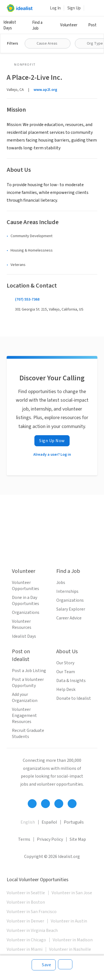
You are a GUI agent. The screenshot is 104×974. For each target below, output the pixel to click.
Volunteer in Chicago (26, 940)
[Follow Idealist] (32, 803)
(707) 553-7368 (27, 299)
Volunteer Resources (21, 624)
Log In (55, 8)
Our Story (65, 663)
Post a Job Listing (29, 671)
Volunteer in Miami (24, 949)
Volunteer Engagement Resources (24, 715)
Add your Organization (24, 697)
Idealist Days (9, 25)
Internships (67, 591)
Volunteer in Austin (69, 921)
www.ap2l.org (45, 90)
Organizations (25, 612)
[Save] (44, 964)
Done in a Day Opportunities (25, 600)
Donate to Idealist (73, 698)
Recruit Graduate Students (28, 733)
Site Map (78, 839)
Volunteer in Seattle (26, 893)
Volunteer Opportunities (25, 586)
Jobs (60, 583)
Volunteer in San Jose (72, 893)
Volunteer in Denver (25, 921)
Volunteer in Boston (26, 902)
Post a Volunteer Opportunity (28, 682)
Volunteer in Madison (73, 940)
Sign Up (74, 8)
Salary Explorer (70, 609)
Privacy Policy (50, 839)
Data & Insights (71, 681)
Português (74, 822)
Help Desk (65, 689)
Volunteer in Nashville (70, 949)
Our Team (65, 672)
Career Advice (69, 618)
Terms (24, 839)
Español (49, 822)
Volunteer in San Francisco (32, 912)
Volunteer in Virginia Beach (32, 930)
